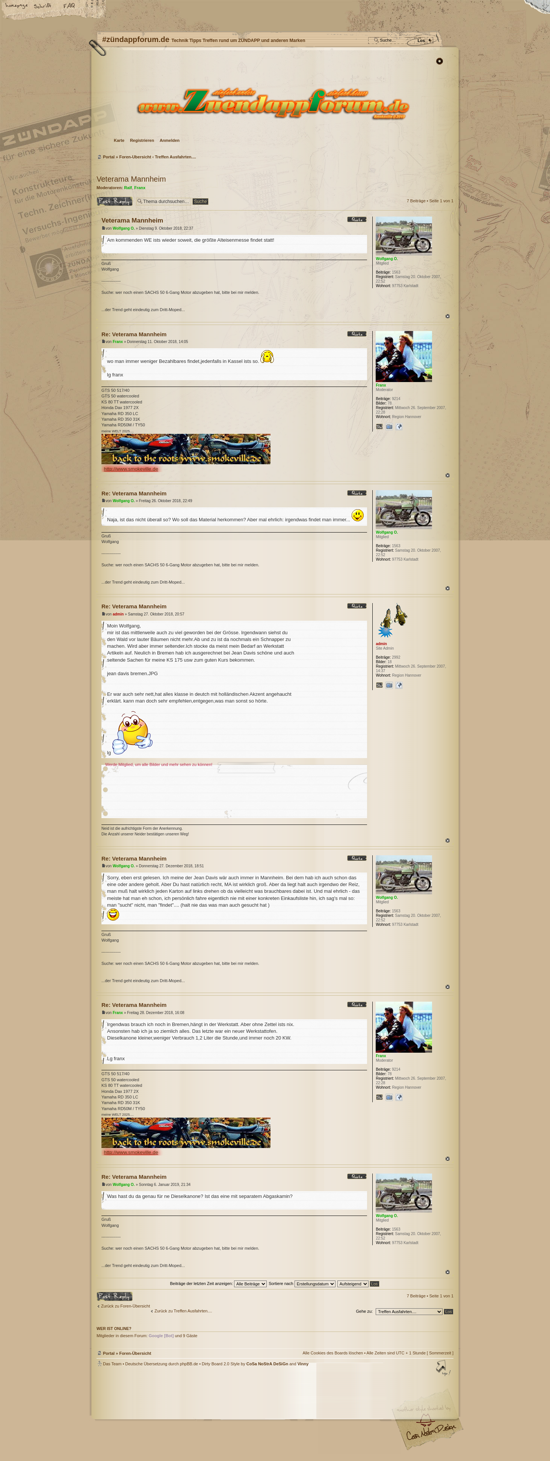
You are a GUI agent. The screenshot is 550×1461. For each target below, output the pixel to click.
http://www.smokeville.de (131, 469)
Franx (139, 187)
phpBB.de (189, 1364)
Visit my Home (431, 1434)
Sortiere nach (302, 1283)
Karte (119, 140)
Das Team (112, 1364)
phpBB (181, 1413)
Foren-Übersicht (274, 103)
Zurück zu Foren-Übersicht (125, 1306)
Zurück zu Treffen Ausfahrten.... (183, 1311)
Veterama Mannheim (131, 179)
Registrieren (142, 140)
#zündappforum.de (215, 1414)
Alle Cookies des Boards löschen (332, 1353)
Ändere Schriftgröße (43, 6)
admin (118, 614)
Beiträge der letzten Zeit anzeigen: (218, 1283)
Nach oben (448, 316)
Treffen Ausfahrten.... (175, 157)
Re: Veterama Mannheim (133, 334)
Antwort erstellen (115, 201)
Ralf (128, 187)
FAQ (69, 6)
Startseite (17, 6)
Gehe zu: (364, 1311)
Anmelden (170, 140)
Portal (109, 157)
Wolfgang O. (124, 228)
